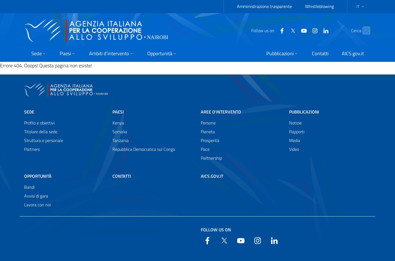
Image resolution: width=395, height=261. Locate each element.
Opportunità (38, 176)
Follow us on (216, 229)
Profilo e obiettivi (39, 123)
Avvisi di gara (36, 196)
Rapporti (296, 131)
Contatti (121, 176)
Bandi (29, 187)
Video (294, 149)
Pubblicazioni (304, 112)
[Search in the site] (363, 30)
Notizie (295, 123)
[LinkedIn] (315, 30)
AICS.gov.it (212, 176)
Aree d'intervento (221, 112)
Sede (29, 112)
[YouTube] (293, 30)
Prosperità (210, 140)
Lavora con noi (37, 204)
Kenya (118, 123)
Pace (205, 149)
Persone (208, 123)
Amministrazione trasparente (264, 6)
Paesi (118, 112)
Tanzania (120, 140)
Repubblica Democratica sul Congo (143, 149)
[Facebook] (271, 30)
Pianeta (208, 131)
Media (294, 140)
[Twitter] (282, 30)
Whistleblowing (319, 6)
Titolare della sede (40, 131)
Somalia (119, 131)
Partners (32, 149)
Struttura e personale (43, 140)
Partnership (211, 158)
